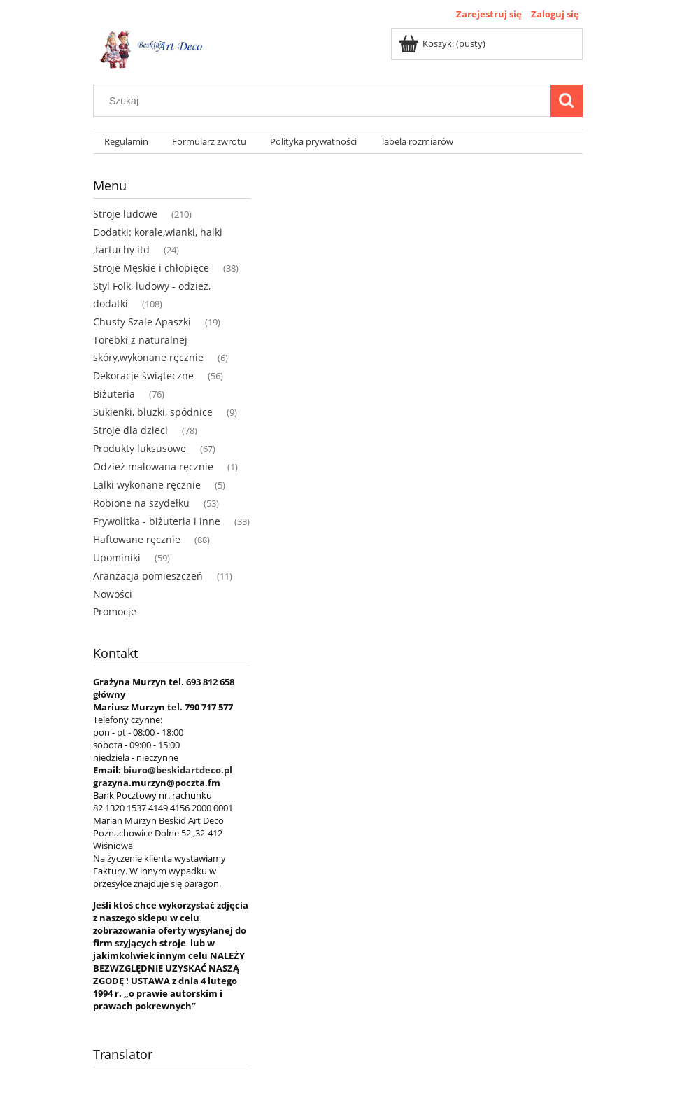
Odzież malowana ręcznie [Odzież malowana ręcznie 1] (153, 466)
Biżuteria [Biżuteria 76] (114, 393)
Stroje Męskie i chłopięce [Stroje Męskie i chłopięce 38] (151, 267)
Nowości (112, 594)
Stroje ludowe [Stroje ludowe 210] (125, 213)
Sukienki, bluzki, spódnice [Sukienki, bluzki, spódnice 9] (153, 412)
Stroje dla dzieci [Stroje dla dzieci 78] (130, 430)
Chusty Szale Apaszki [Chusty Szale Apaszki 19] (142, 321)
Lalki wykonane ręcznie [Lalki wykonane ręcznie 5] (147, 484)
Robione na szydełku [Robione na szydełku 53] (141, 503)
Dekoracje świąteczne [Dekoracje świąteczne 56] (143, 375)
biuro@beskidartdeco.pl (177, 770)
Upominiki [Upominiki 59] (117, 557)
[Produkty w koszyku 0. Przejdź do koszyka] (443, 43)
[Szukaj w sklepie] (324, 100)
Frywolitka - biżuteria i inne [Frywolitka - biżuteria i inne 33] (156, 521)
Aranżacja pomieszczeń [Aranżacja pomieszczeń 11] (148, 575)
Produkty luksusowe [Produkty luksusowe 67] (139, 448)
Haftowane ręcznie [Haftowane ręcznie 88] (136, 539)
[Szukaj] (566, 101)
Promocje (114, 611)
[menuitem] (127, 141)
